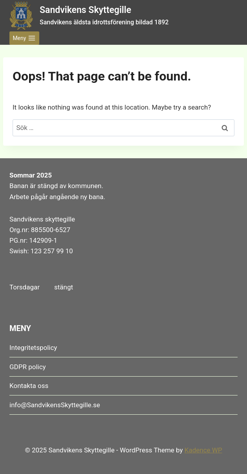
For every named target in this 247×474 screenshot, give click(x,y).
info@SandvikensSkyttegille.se (54, 405)
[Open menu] (24, 38)
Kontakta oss (28, 386)
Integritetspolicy (33, 347)
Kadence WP (203, 450)
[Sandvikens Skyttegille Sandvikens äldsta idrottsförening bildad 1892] (88, 15)
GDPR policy (27, 367)
